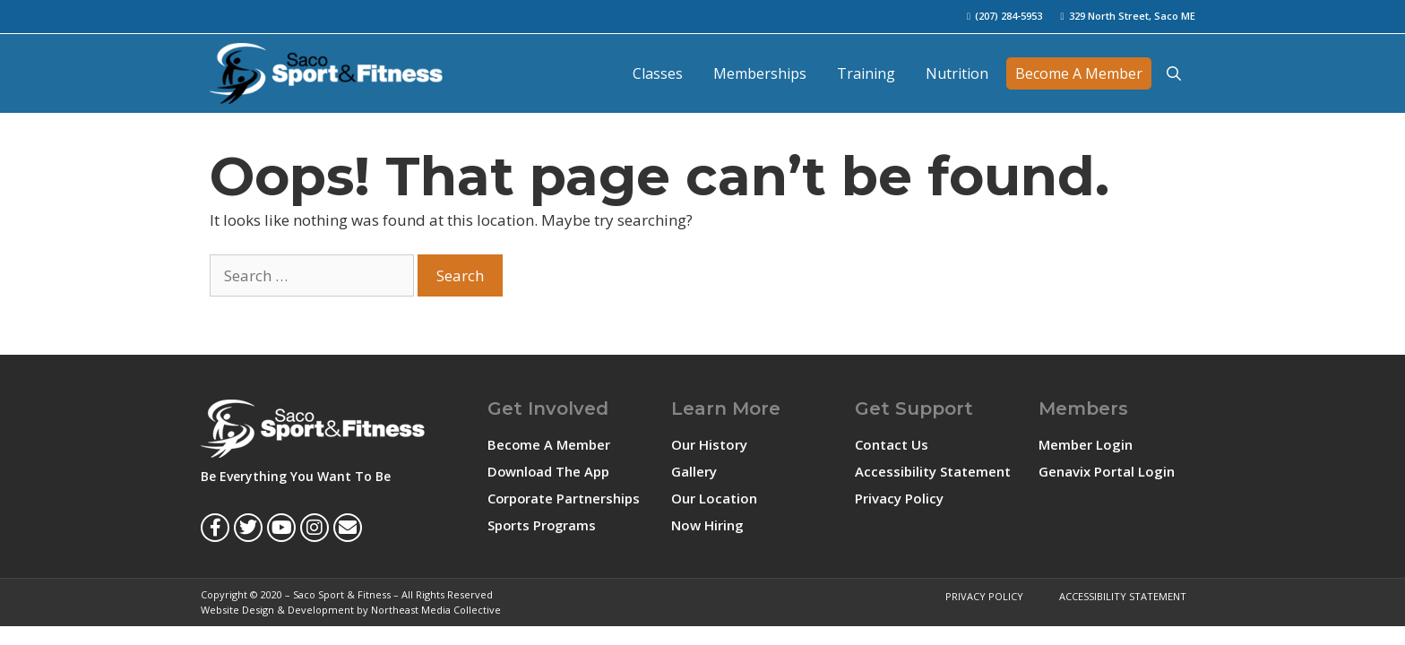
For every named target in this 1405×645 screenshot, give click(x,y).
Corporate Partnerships (564, 498)
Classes (658, 73)
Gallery (694, 471)
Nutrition (957, 73)
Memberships (759, 73)
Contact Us (891, 444)
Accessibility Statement (933, 471)
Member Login (1086, 444)
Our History (709, 444)
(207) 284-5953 (1008, 15)
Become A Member (1078, 73)
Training (866, 73)
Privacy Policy (899, 498)
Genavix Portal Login (1107, 471)
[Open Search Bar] (1173, 73)
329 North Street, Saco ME (1132, 15)
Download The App (549, 471)
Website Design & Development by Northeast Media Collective (351, 609)
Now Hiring (707, 525)
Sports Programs (543, 525)
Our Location (714, 498)
